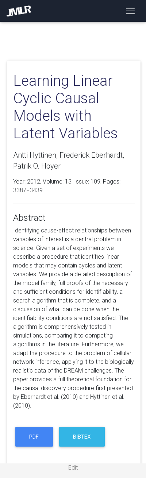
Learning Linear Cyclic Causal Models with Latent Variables (65, 107)
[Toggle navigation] (130, 11)
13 (68, 181)
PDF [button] (34, 436)
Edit (73, 467)
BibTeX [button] (82, 436)
